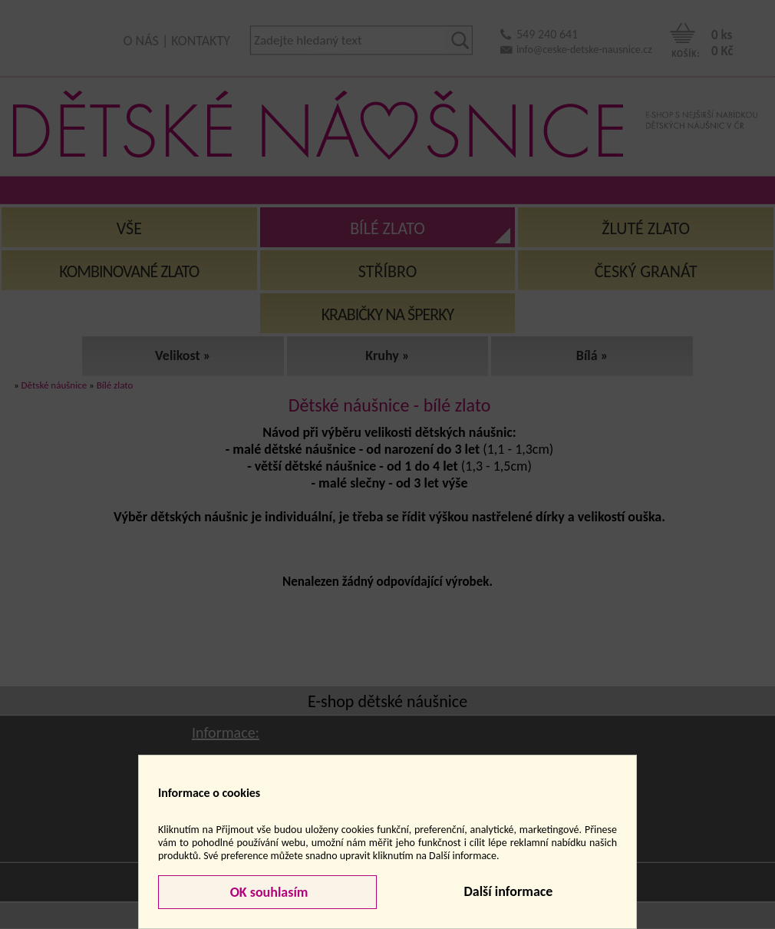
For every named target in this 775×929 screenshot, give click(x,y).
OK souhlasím (267, 892)
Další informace (507, 891)
